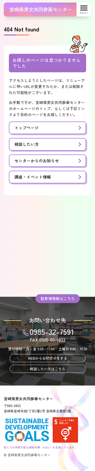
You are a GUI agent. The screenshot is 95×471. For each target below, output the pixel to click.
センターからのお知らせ (36, 161)
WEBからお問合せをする (47, 358)
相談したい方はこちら (47, 368)
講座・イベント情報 (32, 177)
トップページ (26, 128)
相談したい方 (26, 144)
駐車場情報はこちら (58, 298)
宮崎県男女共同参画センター (40, 9)
